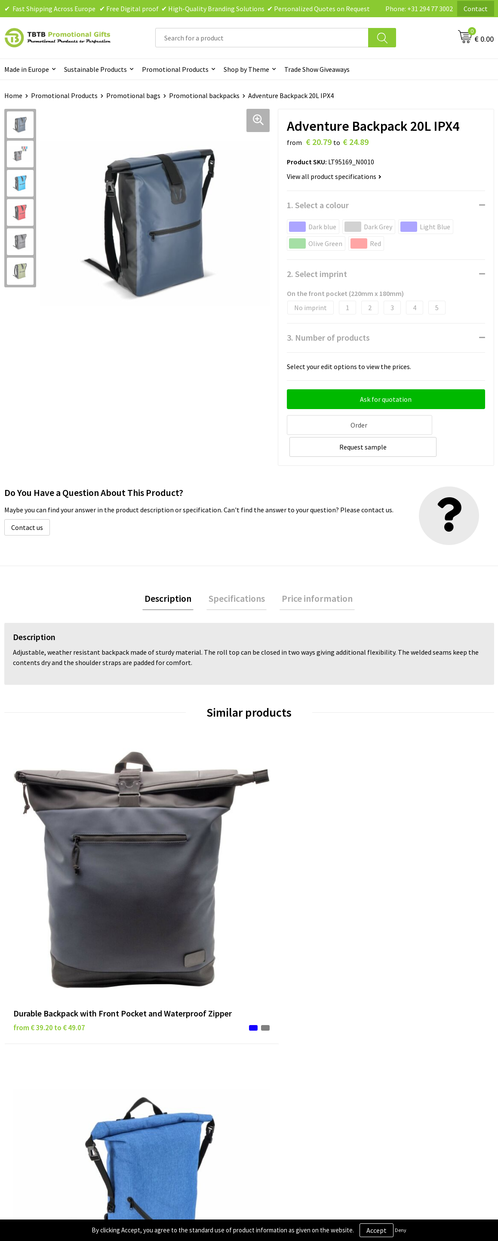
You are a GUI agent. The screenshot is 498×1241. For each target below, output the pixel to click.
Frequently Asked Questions (179, 1003)
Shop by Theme (246, 69)
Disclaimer (275, 1029)
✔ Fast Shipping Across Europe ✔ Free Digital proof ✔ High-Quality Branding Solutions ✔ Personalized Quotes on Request (187, 8)
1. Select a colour (318, 205)
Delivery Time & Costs (170, 1017)
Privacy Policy (280, 1017)
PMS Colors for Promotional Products (194, 1056)
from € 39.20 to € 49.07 (49, 879)
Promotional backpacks (204, 95)
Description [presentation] (172, 576)
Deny (400, 1230)
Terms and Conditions (292, 1043)
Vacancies (395, 1017)
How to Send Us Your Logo (176, 1069)
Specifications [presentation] (237, 576)
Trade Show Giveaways (317, 69)
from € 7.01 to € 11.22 (292, 853)
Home (13, 95)
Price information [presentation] (313, 576)
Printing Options (163, 1043)
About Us (394, 1003)
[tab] (172, 575)
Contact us (27, 503)
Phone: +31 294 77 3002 (419, 8)
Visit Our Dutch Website (415, 1043)
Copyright (274, 1056)
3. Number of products (328, 337)
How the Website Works (173, 1029)
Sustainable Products (95, 69)
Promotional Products (175, 69)
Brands (270, 1003)
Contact (476, 8)
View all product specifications (334, 176)
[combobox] (262, 37)
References (397, 1029)
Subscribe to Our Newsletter (301, 1069)
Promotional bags (133, 95)
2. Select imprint (317, 273)
